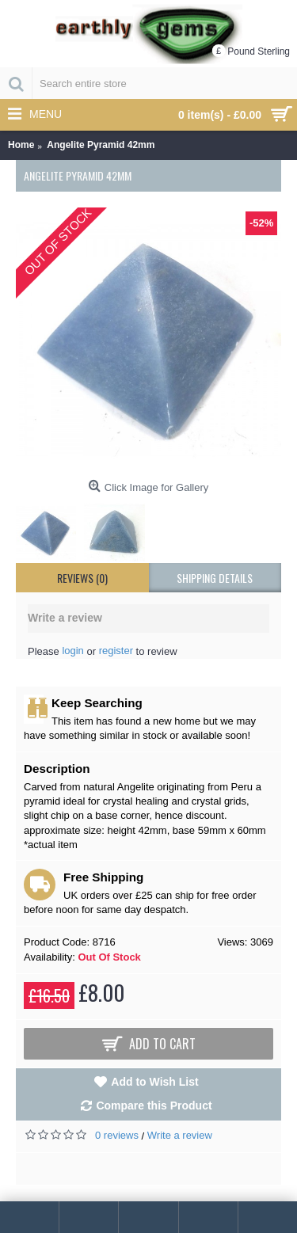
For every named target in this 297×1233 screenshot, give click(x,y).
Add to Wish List (154, 1081)
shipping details (215, 577)
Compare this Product (153, 1105)
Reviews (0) (82, 577)
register (116, 650)
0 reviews (117, 1135)
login (72, 650)
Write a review (179, 1135)
